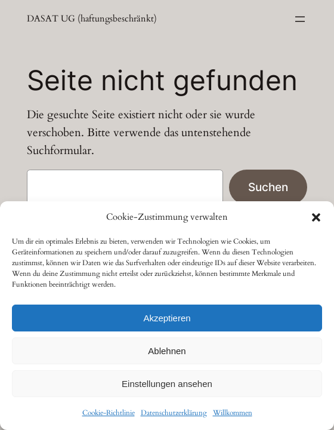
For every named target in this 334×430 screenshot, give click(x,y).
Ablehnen (166, 351)
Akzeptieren (166, 318)
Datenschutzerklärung (174, 412)
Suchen (268, 187)
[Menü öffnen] (300, 19)
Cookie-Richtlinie (108, 412)
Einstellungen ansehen (167, 384)
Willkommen (232, 412)
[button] (316, 217)
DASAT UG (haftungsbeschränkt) (92, 19)
